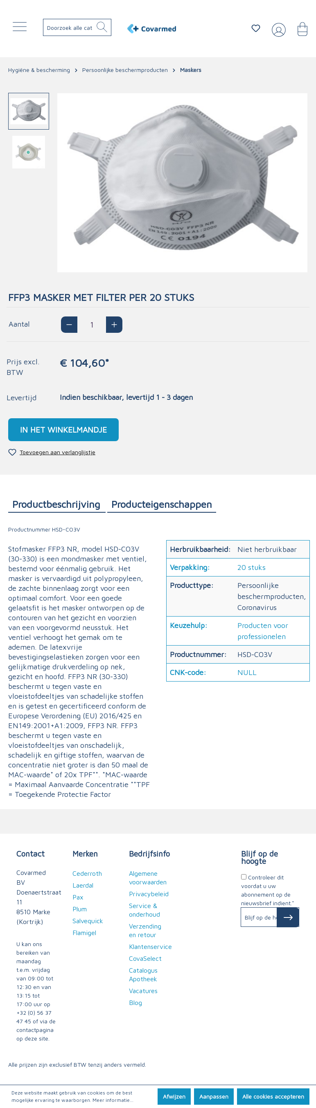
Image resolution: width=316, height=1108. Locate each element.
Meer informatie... (113, 1100)
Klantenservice (150, 946)
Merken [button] (85, 853)
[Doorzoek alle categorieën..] (84, 27)
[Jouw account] (277, 28)
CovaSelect (145, 958)
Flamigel (84, 932)
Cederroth (87, 873)
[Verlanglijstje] (255, 28)
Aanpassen (213, 1096)
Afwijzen (174, 1096)
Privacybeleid (149, 893)
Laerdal (82, 885)
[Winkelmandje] (298, 28)
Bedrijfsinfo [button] (149, 853)
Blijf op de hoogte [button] (259, 857)
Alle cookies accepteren (273, 1096)
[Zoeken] (102, 27)
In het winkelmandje (63, 429)
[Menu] (21, 28)
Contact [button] (30, 853)
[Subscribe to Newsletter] (288, 917)
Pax (78, 897)
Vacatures (143, 990)
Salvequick (87, 920)
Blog (135, 1002)
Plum (79, 909)
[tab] (57, 504)
